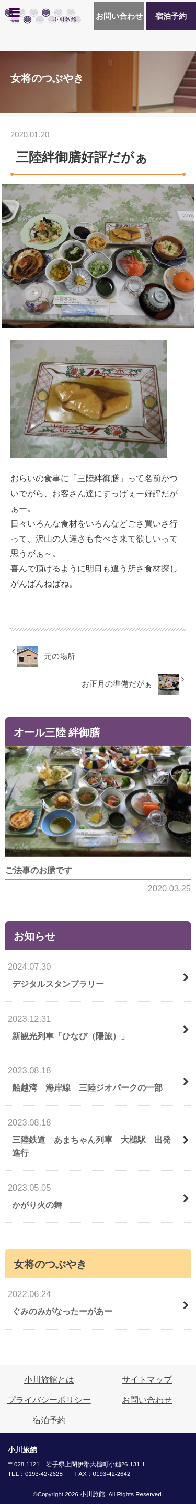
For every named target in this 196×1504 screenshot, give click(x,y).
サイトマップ (147, 1379)
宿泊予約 (171, 16)
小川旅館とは (49, 1379)
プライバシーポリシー (49, 1399)
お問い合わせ (119, 16)
